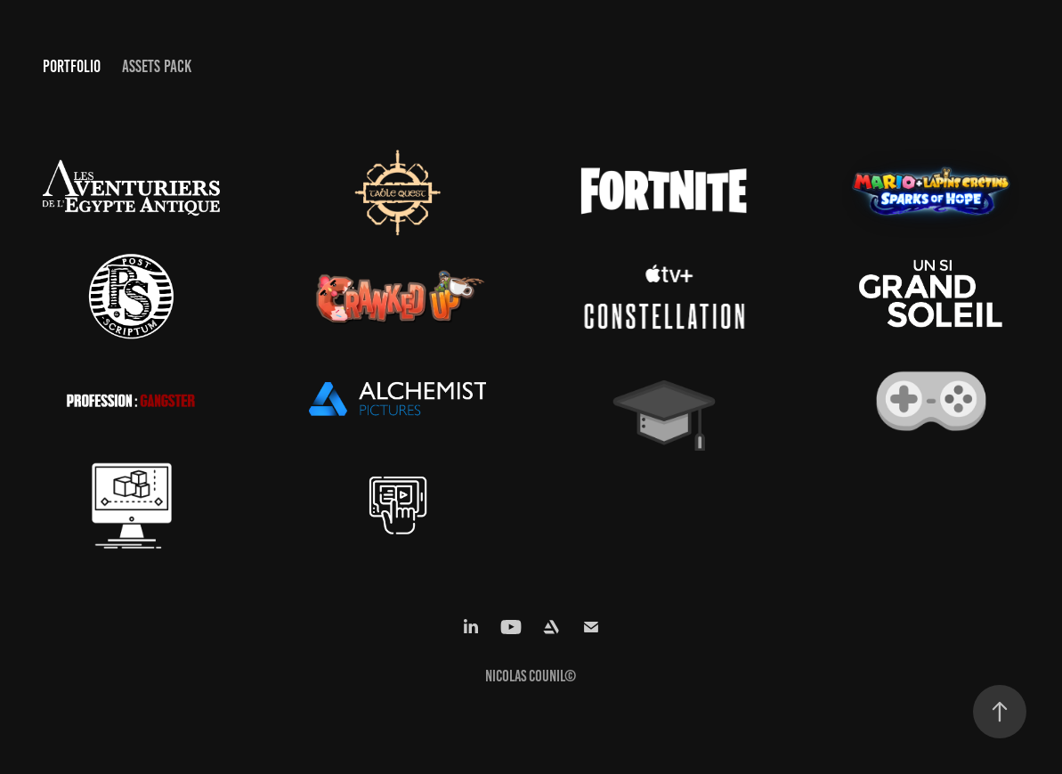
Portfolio (72, 66)
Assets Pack (156, 66)
